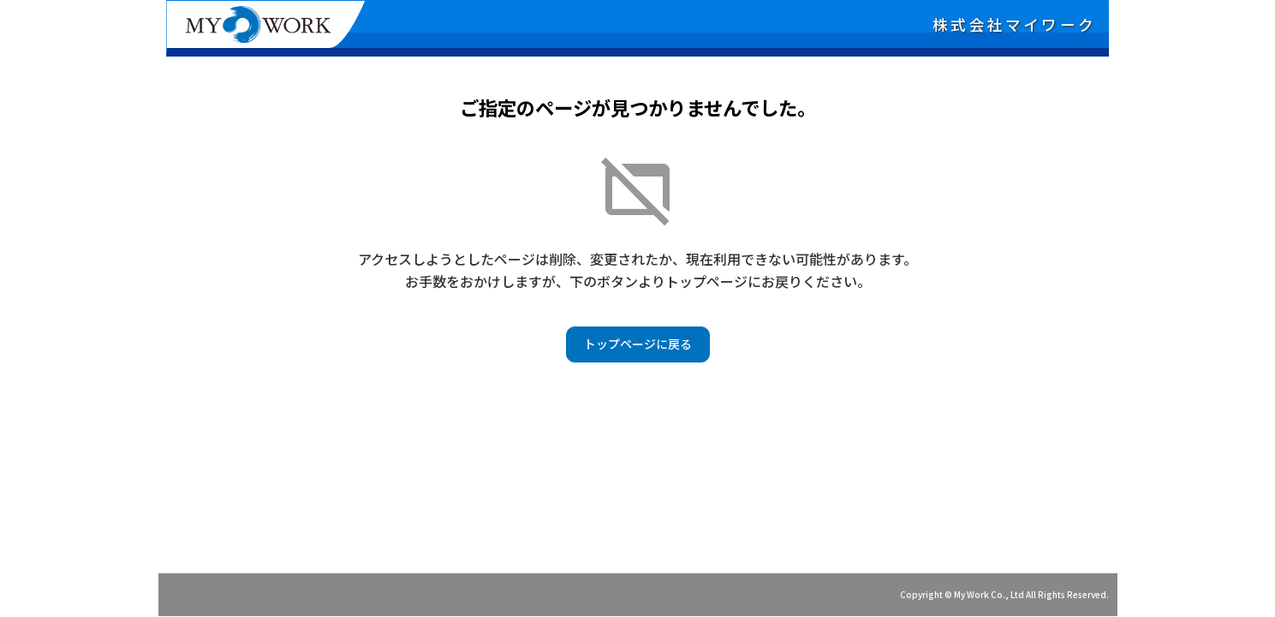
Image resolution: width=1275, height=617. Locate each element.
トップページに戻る (638, 343)
